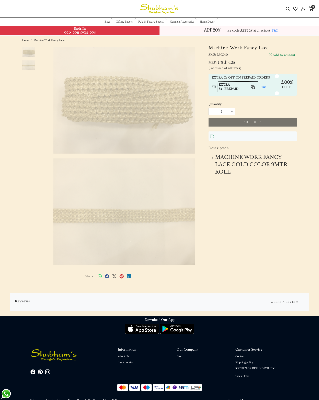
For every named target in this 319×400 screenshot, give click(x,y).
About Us (123, 356)
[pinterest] (121, 276)
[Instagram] (47, 372)
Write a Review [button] (284, 302)
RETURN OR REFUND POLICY (255, 368)
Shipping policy (244, 362)
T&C (275, 30)
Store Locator (125, 362)
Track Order (242, 376)
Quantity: (216, 104)
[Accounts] (303, 9)
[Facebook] (33, 372)
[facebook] (107, 276)
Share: (89, 276)
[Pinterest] (40, 372)
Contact (239, 356)
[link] (288, 9)
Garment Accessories (183, 21)
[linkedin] (129, 276)
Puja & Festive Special (152, 21)
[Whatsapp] (99, 276)
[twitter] (114, 276)
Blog (179, 356)
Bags (109, 21)
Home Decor (208, 21)
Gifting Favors (125, 21)
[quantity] (222, 111)
